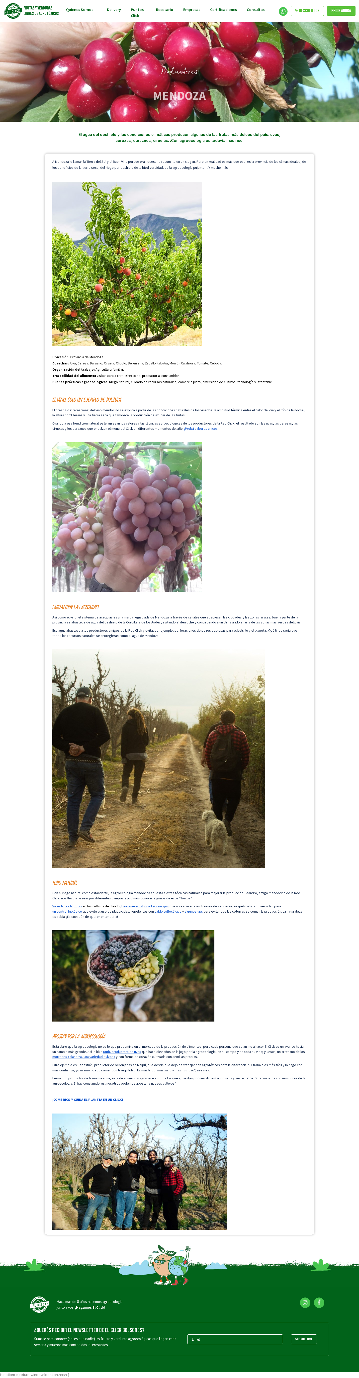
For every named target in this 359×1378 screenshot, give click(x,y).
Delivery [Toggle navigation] (114, 9)
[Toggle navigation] (283, 11)
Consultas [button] (256, 9)
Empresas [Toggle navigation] (191, 9)
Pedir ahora (341, 11)
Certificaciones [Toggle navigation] (223, 9)
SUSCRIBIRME (304, 1339)
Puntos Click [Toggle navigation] (137, 12)
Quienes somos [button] (80, 9)
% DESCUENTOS (307, 11)
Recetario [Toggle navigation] (164, 9)
